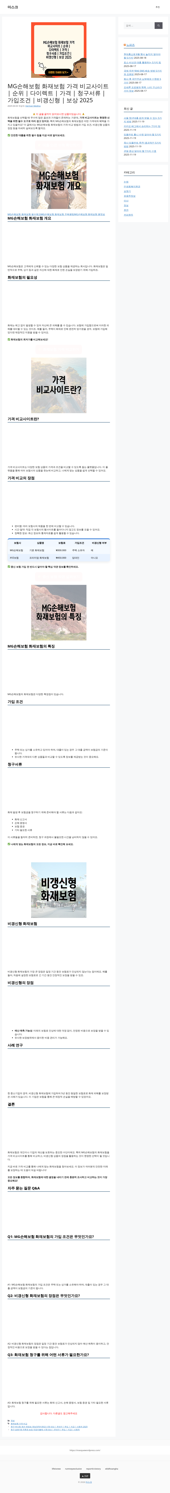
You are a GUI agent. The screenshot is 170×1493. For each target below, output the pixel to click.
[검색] (159, 25)
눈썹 (126, 181)
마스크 (13, 7)
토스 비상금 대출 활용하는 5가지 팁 (142, 62)
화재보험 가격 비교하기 (58, 349)
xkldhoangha (111, 1468)
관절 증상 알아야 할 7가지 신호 (140, 151)
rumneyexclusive (73, 1468)
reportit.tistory (93, 1468)
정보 (13, 1420)
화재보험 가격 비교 (19, 1423)
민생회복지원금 (132, 186)
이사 (126, 200)
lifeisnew (56, 1468)
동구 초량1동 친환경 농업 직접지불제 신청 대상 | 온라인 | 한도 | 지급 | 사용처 (45, 1429)
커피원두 (128, 214)
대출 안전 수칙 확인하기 (59, 145)
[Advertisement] (59, 243)
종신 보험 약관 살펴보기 (59, 576)
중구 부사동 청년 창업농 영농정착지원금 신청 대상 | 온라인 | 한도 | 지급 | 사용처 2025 (49, 1426)
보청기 (127, 191)
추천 (158, 7)
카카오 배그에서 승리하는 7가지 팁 (142, 126)
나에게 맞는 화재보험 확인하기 (59, 854)
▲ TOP (85, 1475)
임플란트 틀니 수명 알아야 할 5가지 (142, 134)
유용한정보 (130, 196)
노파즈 (130, 45)
